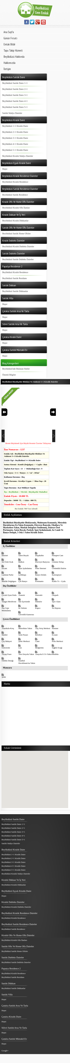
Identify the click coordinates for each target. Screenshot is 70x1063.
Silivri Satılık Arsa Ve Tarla (14, 1028)
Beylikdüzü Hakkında (14, 56)
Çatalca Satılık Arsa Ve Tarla (15, 1005)
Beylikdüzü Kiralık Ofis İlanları (16, 208)
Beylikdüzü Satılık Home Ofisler (16, 233)
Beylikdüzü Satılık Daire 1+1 (15, 83)
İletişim (7, 69)
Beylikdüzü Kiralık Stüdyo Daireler (17, 156)
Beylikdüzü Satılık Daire (13, 819)
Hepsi (4, 169)
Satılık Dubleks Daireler (13, 957)
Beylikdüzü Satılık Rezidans (14, 278)
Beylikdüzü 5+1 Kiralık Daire (15, 150)
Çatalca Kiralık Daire (11, 1016)
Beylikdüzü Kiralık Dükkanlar (15, 221)
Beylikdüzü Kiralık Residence (15, 182)
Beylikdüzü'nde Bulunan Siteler (16, 369)
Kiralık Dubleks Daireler (13, 902)
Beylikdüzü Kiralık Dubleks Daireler (18, 246)
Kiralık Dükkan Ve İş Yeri (13, 880)
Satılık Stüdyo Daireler (12, 113)
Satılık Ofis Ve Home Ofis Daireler (18, 946)
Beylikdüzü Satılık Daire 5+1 (15, 107)
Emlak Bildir (9, 44)
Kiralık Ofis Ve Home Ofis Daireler (18, 935)
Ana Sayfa (9, 32)
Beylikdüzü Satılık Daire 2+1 (15, 89)
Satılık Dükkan (8, 983)
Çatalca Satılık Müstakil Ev (14, 1039)
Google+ (5, 1050)
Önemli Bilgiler (9, 375)
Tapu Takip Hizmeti (13, 50)
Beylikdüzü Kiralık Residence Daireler (19, 913)
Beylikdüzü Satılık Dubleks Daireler (18, 259)
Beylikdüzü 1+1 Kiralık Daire (15, 126)
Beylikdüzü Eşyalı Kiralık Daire (16, 891)
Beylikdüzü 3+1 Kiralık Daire (15, 138)
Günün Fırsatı (10, 38)
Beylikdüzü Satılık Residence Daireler (19, 924)
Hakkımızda (9, 63)
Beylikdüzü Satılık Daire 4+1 (15, 101)
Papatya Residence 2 (11, 968)
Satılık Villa (7, 994)
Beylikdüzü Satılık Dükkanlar (15, 291)
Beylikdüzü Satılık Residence (15, 195)
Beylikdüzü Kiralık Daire (13, 849)
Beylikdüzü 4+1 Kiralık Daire (15, 144)
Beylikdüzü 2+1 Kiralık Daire (15, 132)
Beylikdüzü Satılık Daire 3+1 (15, 95)
